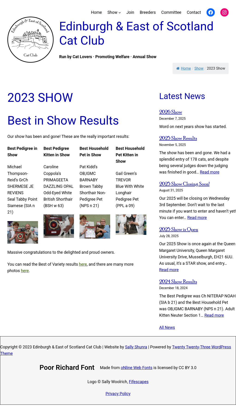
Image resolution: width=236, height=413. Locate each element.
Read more (209, 172)
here (83, 264)
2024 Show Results (178, 281)
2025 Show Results (178, 138)
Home (183, 68)
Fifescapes (138, 381)
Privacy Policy (118, 393)
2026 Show (170, 112)
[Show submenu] (119, 12)
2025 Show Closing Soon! (184, 184)
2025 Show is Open (178, 229)
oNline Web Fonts (136, 367)
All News (167, 327)
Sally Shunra (136, 347)
